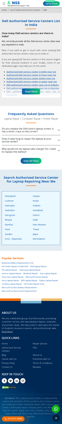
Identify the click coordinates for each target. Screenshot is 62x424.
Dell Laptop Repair (38, 266)
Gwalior (8, 234)
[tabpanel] (31, 218)
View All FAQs (31, 160)
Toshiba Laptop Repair (12, 284)
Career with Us (9, 358)
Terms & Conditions (43, 363)
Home (4, 10)
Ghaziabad (10, 196)
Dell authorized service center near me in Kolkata (32, 84)
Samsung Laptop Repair (30, 270)
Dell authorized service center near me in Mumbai (32, 88)
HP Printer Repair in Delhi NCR (15, 266)
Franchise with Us (41, 358)
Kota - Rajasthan (13, 238)
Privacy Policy (8, 363)
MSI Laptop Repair (29, 280)
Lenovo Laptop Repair (11, 273)
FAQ (35, 347)
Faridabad (38, 210)
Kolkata (36, 205)
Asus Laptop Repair (10, 280)
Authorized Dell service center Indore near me (30, 78)
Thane (36, 229)
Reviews (37, 366)
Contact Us (7, 366)
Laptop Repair (51, 3)
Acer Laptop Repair (48, 273)
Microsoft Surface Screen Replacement (19, 291)
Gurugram (10, 215)
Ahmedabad (39, 238)
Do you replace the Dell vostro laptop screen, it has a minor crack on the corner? (28, 130)
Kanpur (36, 196)
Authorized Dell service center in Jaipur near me (31, 81)
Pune (7, 229)
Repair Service (40, 343)
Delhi (35, 219)
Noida (36, 200)
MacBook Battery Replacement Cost (17, 263)
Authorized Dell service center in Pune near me (31, 74)
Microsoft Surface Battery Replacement (19, 287)
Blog (4, 354)
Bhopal (8, 219)
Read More (7, 331)
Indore (36, 215)
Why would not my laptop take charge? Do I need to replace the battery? (29, 150)
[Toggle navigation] (4, 3)
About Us (37, 354)
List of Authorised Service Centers (25, 10)
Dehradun (10, 205)
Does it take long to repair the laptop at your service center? (26, 140)
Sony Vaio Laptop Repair (13, 277)
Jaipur (35, 234)
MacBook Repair (30, 273)
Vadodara (10, 210)
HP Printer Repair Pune (34, 284)
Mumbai (9, 224)
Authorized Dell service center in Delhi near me (31, 71)
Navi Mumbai (39, 224)
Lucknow (9, 200)
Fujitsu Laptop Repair (48, 280)
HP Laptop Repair (9, 270)
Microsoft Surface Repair (37, 277)
